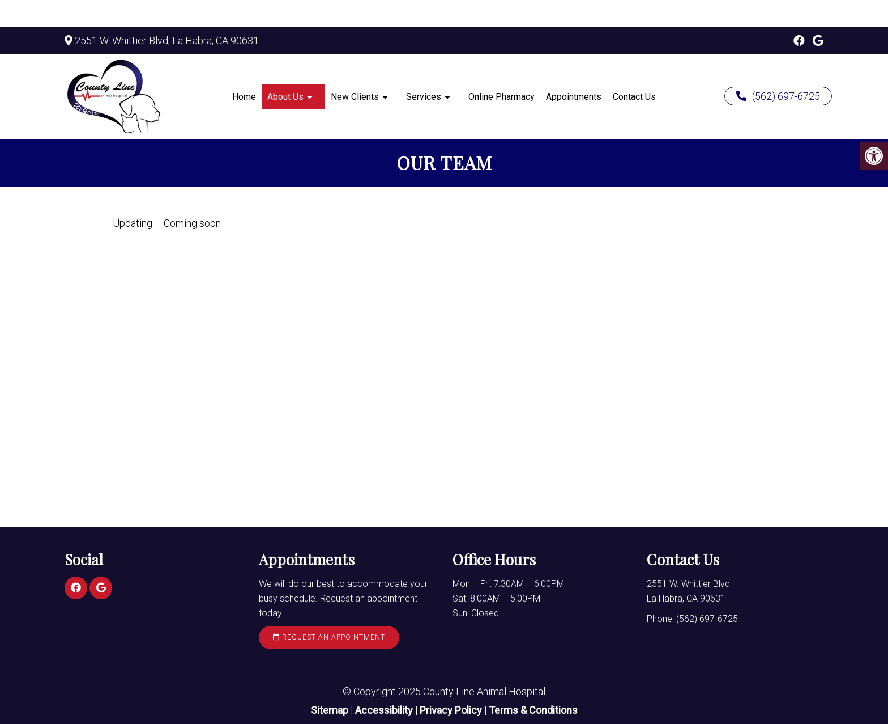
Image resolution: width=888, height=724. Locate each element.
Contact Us (634, 96)
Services (423, 96)
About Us (285, 96)
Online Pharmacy (501, 96)
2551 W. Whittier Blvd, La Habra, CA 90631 (167, 40)
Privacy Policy (452, 710)
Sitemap (329, 710)
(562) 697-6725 (778, 96)
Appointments (573, 96)
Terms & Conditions (533, 710)
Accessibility (384, 710)
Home (244, 96)
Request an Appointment (329, 637)
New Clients (355, 96)
